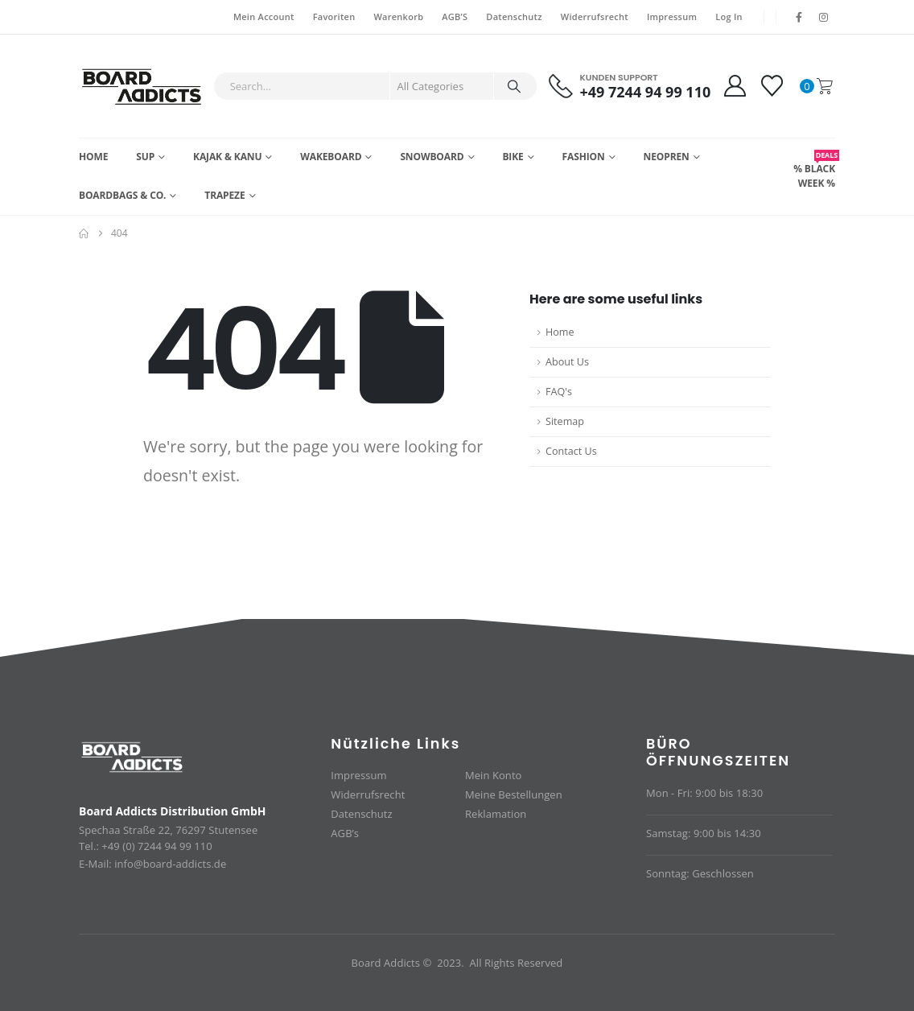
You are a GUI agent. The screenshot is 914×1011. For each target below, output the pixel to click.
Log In (729, 16)
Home (93, 156)
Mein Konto (493, 775)
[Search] (514, 86)
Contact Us (571, 451)
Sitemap (565, 421)
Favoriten (334, 16)
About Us (567, 362)
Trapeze (224, 195)
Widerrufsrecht (594, 16)
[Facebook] (798, 16)
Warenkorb (398, 16)
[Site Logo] (142, 86)
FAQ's (559, 391)
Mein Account (263, 16)
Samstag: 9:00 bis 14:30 (703, 833)
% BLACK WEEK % (814, 170)
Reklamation (495, 814)
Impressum (672, 16)
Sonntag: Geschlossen (700, 873)
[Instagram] (823, 16)
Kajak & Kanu (227, 156)
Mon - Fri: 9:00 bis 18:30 (704, 793)
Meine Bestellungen (513, 794)
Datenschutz (513, 16)
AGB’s (345, 833)
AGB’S (454, 16)
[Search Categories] (441, 86)
